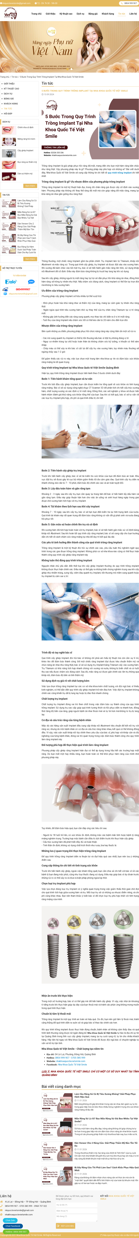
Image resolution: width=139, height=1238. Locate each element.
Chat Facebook (13, 1226)
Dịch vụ (80, 13)
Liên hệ (133, 13)
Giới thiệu (50, 13)
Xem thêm (30, 186)
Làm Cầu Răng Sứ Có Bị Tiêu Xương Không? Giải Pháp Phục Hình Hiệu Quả (27, 204)
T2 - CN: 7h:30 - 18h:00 (46, 3)
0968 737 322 (40, 1206)
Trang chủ (36, 13)
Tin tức (121, 13)
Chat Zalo (10, 1220)
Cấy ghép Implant (25, 150)
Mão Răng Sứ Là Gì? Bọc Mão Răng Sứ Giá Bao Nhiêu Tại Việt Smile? (27, 216)
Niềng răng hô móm (26, 139)
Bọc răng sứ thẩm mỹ (27, 162)
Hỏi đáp (6, 113)
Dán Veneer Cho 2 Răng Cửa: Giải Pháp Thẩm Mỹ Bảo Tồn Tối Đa (27, 228)
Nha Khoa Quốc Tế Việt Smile (72, 1064)
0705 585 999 (78, 1057)
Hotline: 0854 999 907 (16, 1231)
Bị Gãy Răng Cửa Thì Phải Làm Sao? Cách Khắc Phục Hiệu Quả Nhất (27, 239)
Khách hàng (108, 13)
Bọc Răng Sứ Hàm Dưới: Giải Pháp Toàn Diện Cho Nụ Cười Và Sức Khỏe (27, 251)
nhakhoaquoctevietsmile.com (70, 1061)
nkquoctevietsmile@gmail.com (15, 3)
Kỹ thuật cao (66, 13)
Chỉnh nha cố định (25, 127)
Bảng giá (93, 13)
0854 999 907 (129, 3)
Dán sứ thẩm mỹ (25, 173)
